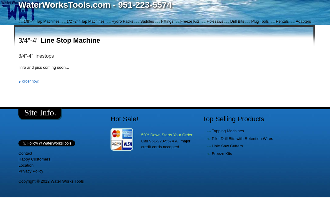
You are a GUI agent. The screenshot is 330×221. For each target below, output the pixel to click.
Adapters (303, 21)
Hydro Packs (122, 21)
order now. (30, 81)
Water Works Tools (67, 181)
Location (25, 165)
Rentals (282, 21)
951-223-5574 (161, 141)
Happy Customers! (35, 159)
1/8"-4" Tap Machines (42, 21)
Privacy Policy (30, 171)
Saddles (147, 21)
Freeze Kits (190, 21)
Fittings (167, 21)
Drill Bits (237, 21)
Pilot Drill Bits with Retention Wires (242, 138)
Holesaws (215, 21)
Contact (25, 153)
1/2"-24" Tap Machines (86, 21)
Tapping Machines (228, 131)
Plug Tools (260, 21)
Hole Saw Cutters (227, 146)
